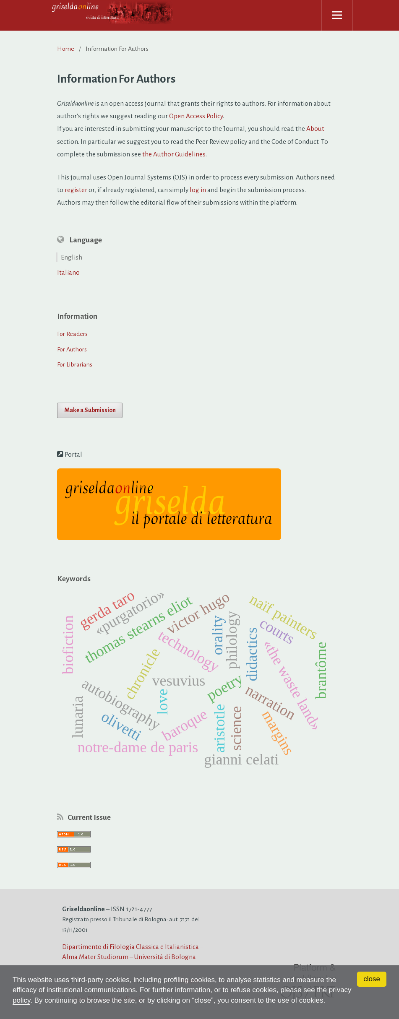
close (371, 979)
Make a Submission (90, 410)
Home (65, 48)
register (76, 189)
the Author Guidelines (174, 154)
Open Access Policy (196, 116)
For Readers (72, 333)
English (71, 257)
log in (198, 189)
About (315, 128)
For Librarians (74, 364)
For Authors (72, 349)
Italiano (68, 272)
